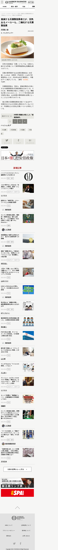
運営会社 (8, 536)
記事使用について (26, 525)
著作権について (26, 530)
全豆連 (25, 79)
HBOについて (8, 525)
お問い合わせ (26, 536)
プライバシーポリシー (9, 530)
